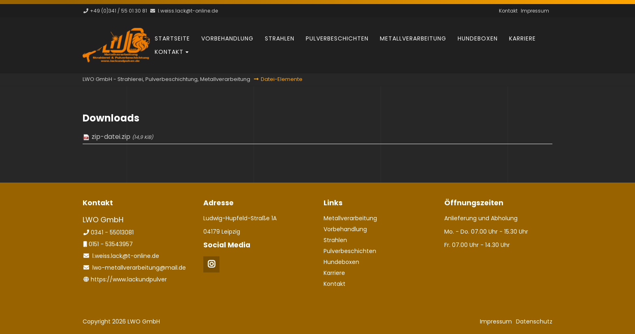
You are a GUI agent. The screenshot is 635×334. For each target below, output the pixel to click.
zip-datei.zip (122, 136)
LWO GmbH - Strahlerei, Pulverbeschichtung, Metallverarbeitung (166, 79)
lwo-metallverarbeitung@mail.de (139, 268)
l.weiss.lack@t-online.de (188, 10)
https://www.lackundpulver (129, 279)
